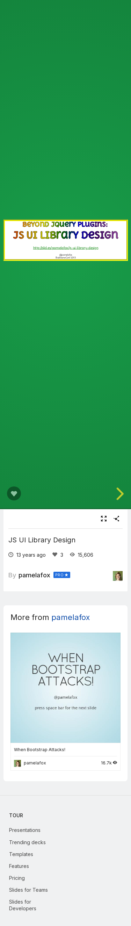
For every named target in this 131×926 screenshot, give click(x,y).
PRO (59, 575)
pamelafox (34, 575)
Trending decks (27, 842)
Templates (21, 854)
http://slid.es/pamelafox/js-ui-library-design (65, 247)
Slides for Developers (22, 905)
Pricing (17, 878)
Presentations (25, 830)
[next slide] (122, 493)
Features (19, 866)
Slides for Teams (28, 890)
